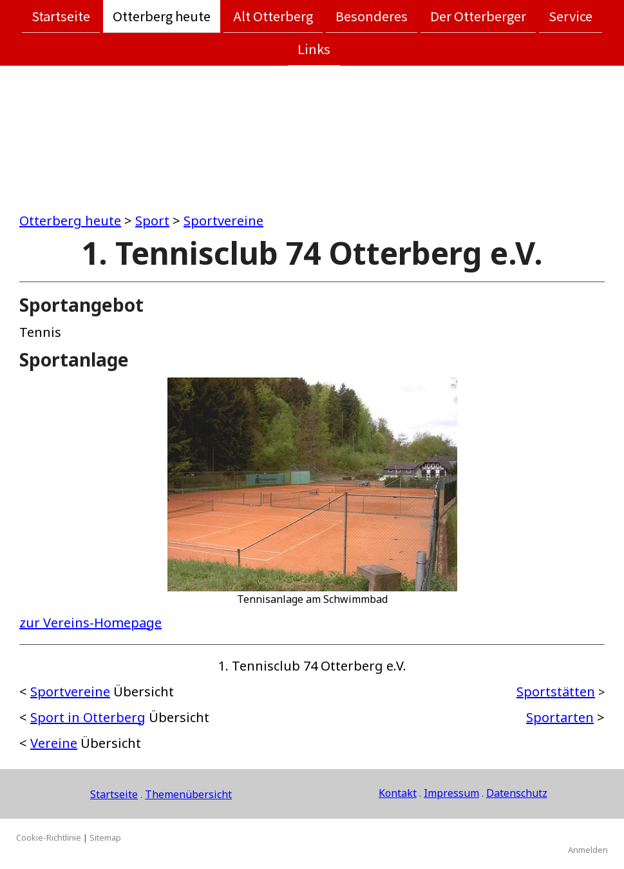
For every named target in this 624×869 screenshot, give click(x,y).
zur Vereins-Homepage (90, 622)
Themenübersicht (188, 794)
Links (314, 50)
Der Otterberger (478, 15)
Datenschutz (516, 793)
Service (570, 15)
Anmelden (588, 849)
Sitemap (105, 837)
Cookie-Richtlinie (48, 837)
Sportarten (560, 717)
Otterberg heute (162, 15)
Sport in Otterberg (88, 717)
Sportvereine (223, 220)
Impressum (451, 793)
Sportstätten (555, 691)
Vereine (53, 743)
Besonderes (372, 15)
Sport (152, 220)
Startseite (61, 15)
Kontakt (398, 793)
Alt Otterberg (273, 15)
